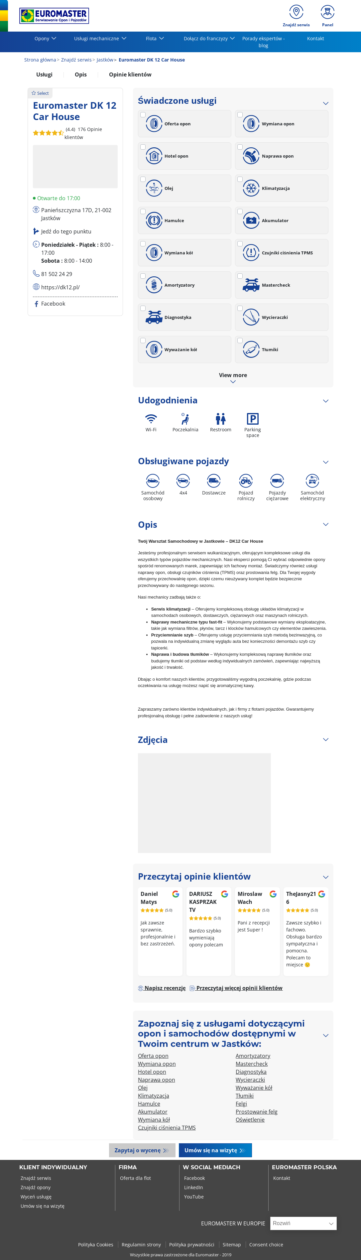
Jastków (104, 60)
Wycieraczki (264, 317)
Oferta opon (167, 123)
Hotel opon (166, 156)
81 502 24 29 (56, 274)
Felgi (241, 1103)
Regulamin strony (142, 1244)
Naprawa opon (267, 156)
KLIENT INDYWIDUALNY (53, 1167)
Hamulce (164, 220)
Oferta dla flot (135, 1178)
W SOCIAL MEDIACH (211, 1167)
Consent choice (266, 1244)
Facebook (194, 1178)
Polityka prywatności (192, 1244)
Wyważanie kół (170, 349)
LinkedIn (193, 1187)
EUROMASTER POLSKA (304, 1167)
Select (40, 93)
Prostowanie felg (257, 1111)
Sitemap (232, 1244)
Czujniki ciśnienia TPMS (277, 252)
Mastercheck (265, 285)
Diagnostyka (168, 317)
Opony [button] (43, 38)
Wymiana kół (168, 252)
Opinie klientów (130, 74)
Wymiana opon (268, 123)
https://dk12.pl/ (60, 287)
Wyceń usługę (35, 1196)
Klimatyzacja (265, 188)
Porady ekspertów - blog (263, 42)
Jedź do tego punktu (66, 231)
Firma (128, 1167)
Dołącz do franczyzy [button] (206, 38)
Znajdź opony (35, 1187)
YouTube (193, 1196)
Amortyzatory (169, 285)
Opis (81, 74)
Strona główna (40, 60)
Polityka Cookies (96, 1244)
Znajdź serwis (76, 60)
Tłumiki (259, 349)
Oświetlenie (250, 1119)
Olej (159, 188)
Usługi (44, 74)
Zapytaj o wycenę (138, 1150)
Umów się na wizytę (211, 1150)
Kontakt (315, 38)
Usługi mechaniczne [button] (97, 38)
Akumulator (265, 220)
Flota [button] (152, 38)
